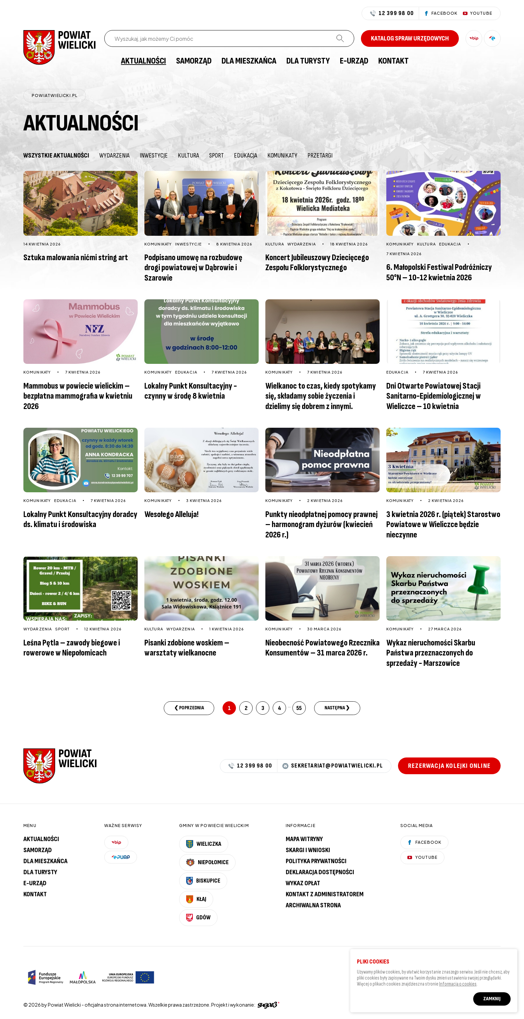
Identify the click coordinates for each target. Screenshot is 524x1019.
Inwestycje (154, 155)
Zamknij (492, 1001)
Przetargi (320, 155)
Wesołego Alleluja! (171, 514)
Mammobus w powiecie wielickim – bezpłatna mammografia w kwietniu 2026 (77, 396)
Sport (216, 155)
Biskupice (203, 881)
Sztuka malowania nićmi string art (75, 257)
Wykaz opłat (303, 883)
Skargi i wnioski (308, 850)
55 (299, 708)
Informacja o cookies (458, 986)
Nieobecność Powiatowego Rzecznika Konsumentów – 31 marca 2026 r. (322, 648)
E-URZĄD (354, 61)
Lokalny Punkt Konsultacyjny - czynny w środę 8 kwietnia (190, 391)
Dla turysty (308, 61)
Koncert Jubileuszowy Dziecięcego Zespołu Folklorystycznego (317, 262)
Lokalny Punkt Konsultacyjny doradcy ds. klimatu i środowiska (80, 519)
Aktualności (143, 61)
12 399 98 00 (392, 13)
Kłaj (196, 899)
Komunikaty (282, 155)
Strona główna (107, 61)
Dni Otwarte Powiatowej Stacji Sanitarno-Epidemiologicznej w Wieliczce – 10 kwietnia (433, 396)
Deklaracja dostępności (320, 872)
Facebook (424, 842)
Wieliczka (204, 844)
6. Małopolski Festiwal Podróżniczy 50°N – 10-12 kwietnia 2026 (439, 272)
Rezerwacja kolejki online (449, 766)
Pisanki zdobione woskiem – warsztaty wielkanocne (186, 648)
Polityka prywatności (316, 861)
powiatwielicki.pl (55, 95)
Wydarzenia (114, 155)
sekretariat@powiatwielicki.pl (332, 766)
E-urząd (34, 883)
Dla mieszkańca (249, 61)
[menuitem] (107, 61)
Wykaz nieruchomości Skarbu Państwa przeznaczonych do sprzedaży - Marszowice (430, 653)
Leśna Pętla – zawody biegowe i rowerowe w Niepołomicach (71, 648)
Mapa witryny (304, 839)
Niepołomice (207, 862)
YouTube (422, 857)
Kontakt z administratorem (325, 894)
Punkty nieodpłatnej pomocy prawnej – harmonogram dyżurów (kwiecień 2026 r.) (321, 524)
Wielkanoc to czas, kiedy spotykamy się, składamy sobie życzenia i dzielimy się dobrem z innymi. (320, 396)
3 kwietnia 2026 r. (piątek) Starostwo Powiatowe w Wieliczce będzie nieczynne (443, 524)
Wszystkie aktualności (56, 155)
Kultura (188, 155)
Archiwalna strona (313, 905)
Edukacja (245, 155)
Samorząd (194, 61)
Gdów (198, 918)
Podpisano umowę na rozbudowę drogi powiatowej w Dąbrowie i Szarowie (193, 267)
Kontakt (393, 61)
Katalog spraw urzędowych (410, 38)
